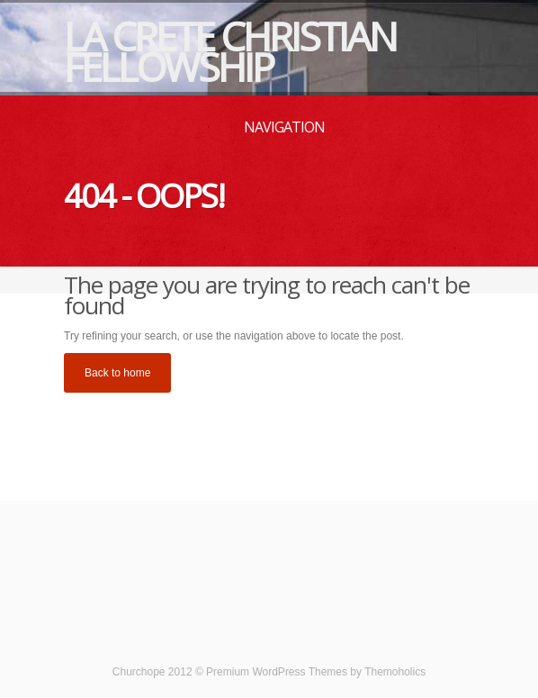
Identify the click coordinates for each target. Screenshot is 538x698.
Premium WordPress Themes (276, 672)
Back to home (117, 373)
